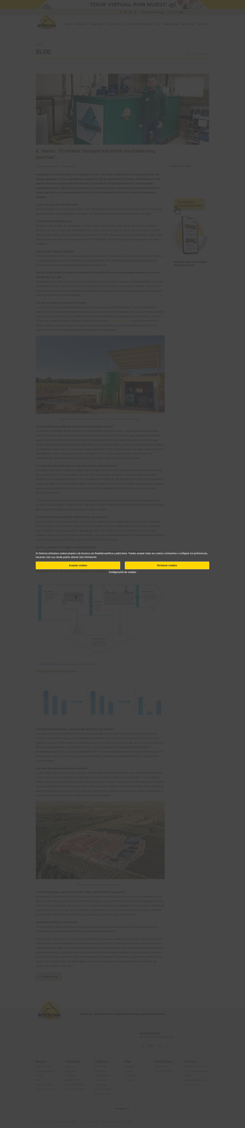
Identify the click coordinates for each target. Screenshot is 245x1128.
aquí (53, 557)
